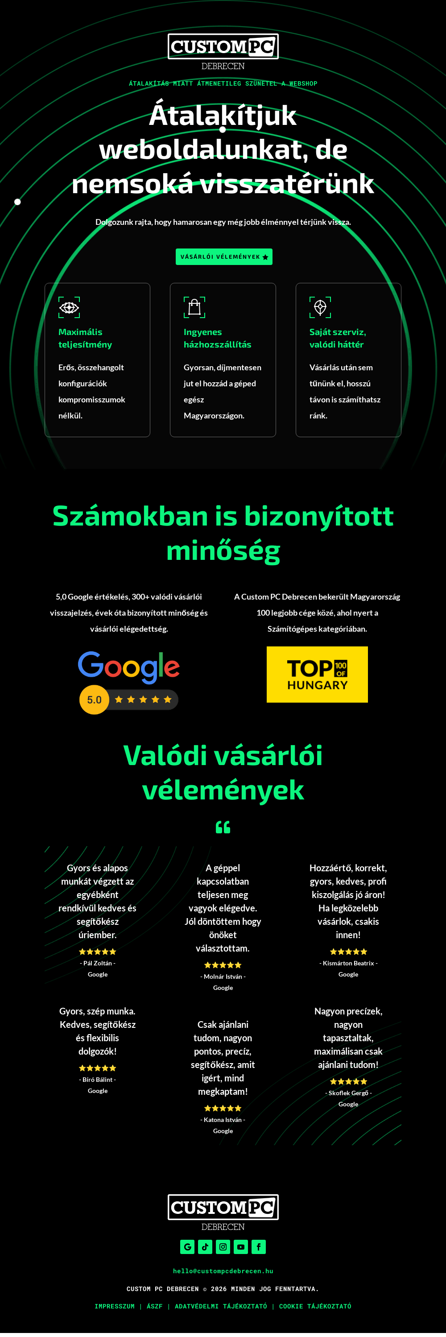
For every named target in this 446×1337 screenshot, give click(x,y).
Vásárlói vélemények (220, 258)
